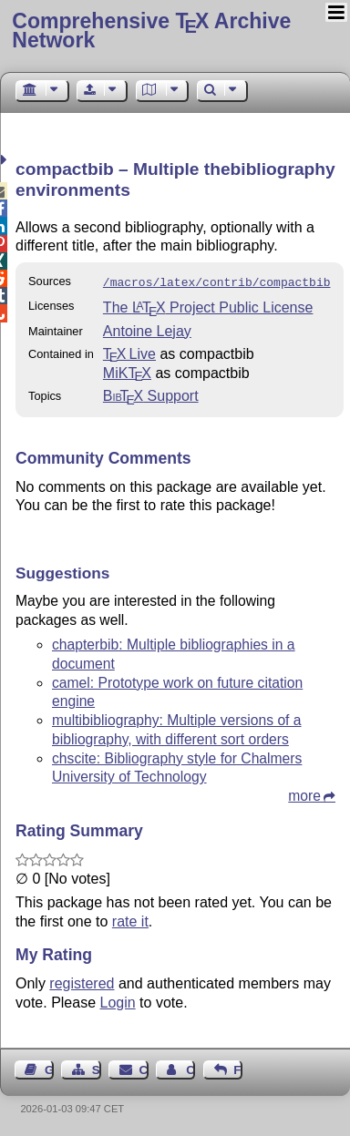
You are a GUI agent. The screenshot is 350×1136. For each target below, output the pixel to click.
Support (151, 394)
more (304, 794)
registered (81, 981)
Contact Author (190, 1068)
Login (118, 1000)
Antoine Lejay (147, 329)
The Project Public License (208, 305)
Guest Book (49, 1068)
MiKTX (127, 371)
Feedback (237, 1068)
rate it (130, 919)
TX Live (129, 352)
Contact (144, 1068)
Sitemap (96, 1068)
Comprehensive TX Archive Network (151, 30)
